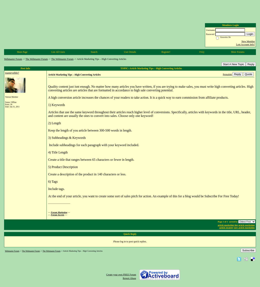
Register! (165, 52)
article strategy (226, 227)
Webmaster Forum (13, 59)
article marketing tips (228, 225)
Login (250, 34)
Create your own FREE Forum (121, 274)
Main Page (22, 52)
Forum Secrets (57, 215)
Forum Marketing (59, 212)
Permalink (227, 74)
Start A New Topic (233, 64)
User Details (130, 52)
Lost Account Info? (245, 44)
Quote (248, 74)
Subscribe (248, 250)
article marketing (246, 225)
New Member (248, 41)
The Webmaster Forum (36, 59)
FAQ (201, 52)
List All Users (58, 52)
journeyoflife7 (12, 72)
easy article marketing (244, 227)
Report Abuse (129, 278)
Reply (250, 64)
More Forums (238, 52)
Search (94, 52)
